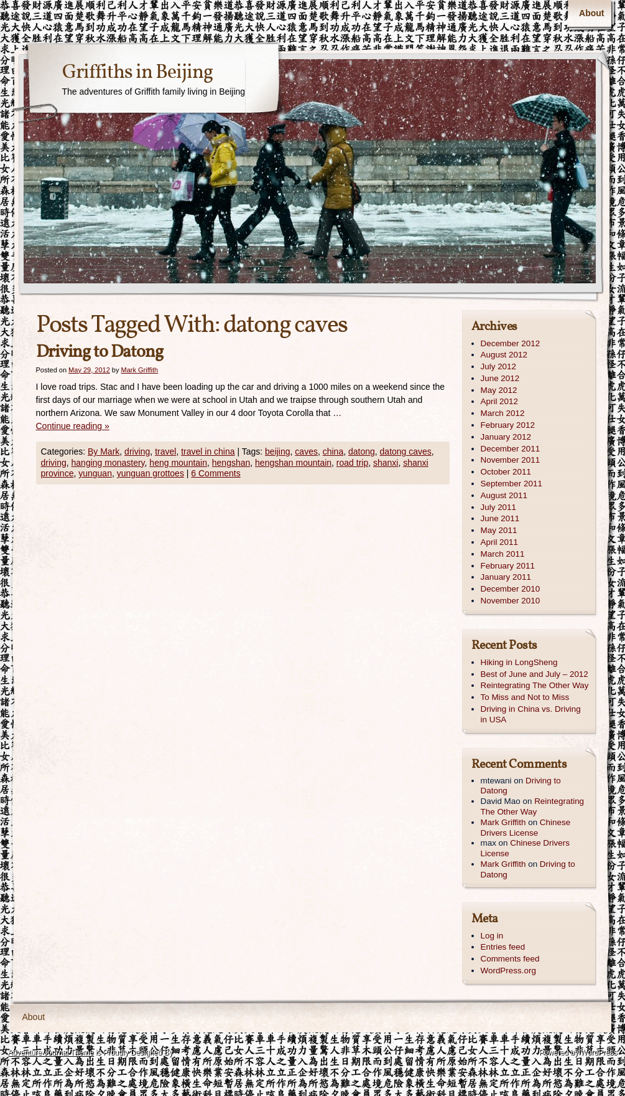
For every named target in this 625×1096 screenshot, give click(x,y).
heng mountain (178, 463)
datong (361, 451)
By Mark (103, 451)
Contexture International (51, 1070)
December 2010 (510, 588)
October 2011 (506, 471)
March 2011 (503, 554)
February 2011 (508, 565)
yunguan (95, 473)
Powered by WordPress (578, 1052)
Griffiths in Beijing (137, 73)
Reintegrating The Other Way (535, 685)
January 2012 (506, 437)
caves (306, 451)
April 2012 (500, 401)
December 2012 (510, 343)
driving (137, 451)
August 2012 (504, 354)
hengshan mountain (293, 463)
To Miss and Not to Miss (525, 697)
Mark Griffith (140, 370)
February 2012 (508, 425)
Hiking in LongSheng (519, 662)
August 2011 (504, 495)
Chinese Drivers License (526, 828)
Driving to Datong (99, 352)
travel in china (207, 451)
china (333, 451)
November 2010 (510, 600)
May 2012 (499, 390)
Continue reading (72, 426)
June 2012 (500, 378)
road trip (352, 463)
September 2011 (511, 483)
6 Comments (215, 473)
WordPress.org (508, 970)
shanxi (385, 463)
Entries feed (503, 947)
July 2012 (499, 366)
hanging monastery (108, 463)
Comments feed (510, 958)
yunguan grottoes (150, 473)
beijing (277, 451)
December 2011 (510, 448)
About (591, 13)
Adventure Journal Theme (51, 1052)
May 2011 (499, 530)
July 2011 (499, 507)
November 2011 (510, 460)
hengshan (231, 463)
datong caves (406, 451)
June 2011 (500, 518)
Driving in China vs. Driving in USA (531, 714)
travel (165, 451)
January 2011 (506, 577)
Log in (492, 935)
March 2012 (503, 413)
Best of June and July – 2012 (534, 674)
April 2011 (500, 542)
